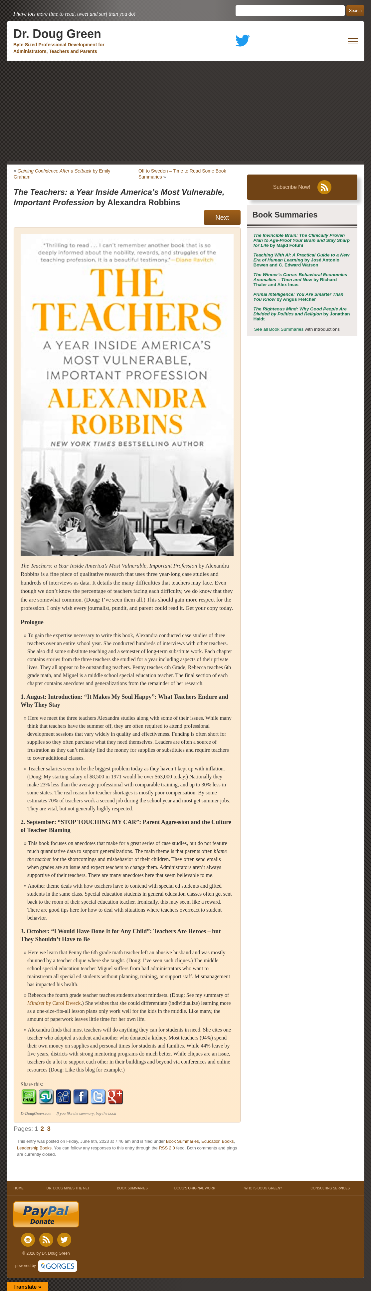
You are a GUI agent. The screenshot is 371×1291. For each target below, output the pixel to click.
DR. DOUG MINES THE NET (68, 1188)
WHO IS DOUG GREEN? (263, 1188)
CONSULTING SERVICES (330, 1188)
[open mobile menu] (353, 41)
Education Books (217, 1141)
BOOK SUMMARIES (132, 1188)
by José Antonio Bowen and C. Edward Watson (301, 259)
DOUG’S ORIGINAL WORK (194, 1188)
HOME (18, 1188)
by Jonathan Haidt (301, 313)
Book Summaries (182, 1141)
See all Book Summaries (278, 329)
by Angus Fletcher (298, 297)
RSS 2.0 (167, 1147)
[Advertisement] (185, 111)
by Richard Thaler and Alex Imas (300, 279)
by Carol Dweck (54, 1003)
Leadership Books (34, 1147)
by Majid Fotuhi (301, 240)
